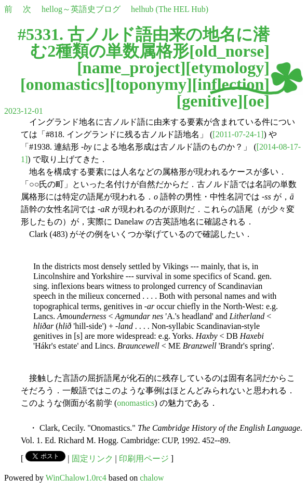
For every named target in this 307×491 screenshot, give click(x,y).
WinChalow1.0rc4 (76, 477)
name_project (131, 67)
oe (256, 100)
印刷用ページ (144, 458)
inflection (230, 84)
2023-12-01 (23, 111)
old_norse (229, 51)
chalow (152, 477)
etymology (227, 67)
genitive (209, 100)
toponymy (150, 84)
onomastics (65, 84)
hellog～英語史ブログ (81, 9)
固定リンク (92, 458)
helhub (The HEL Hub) (169, 9)
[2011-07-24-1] (237, 134)
